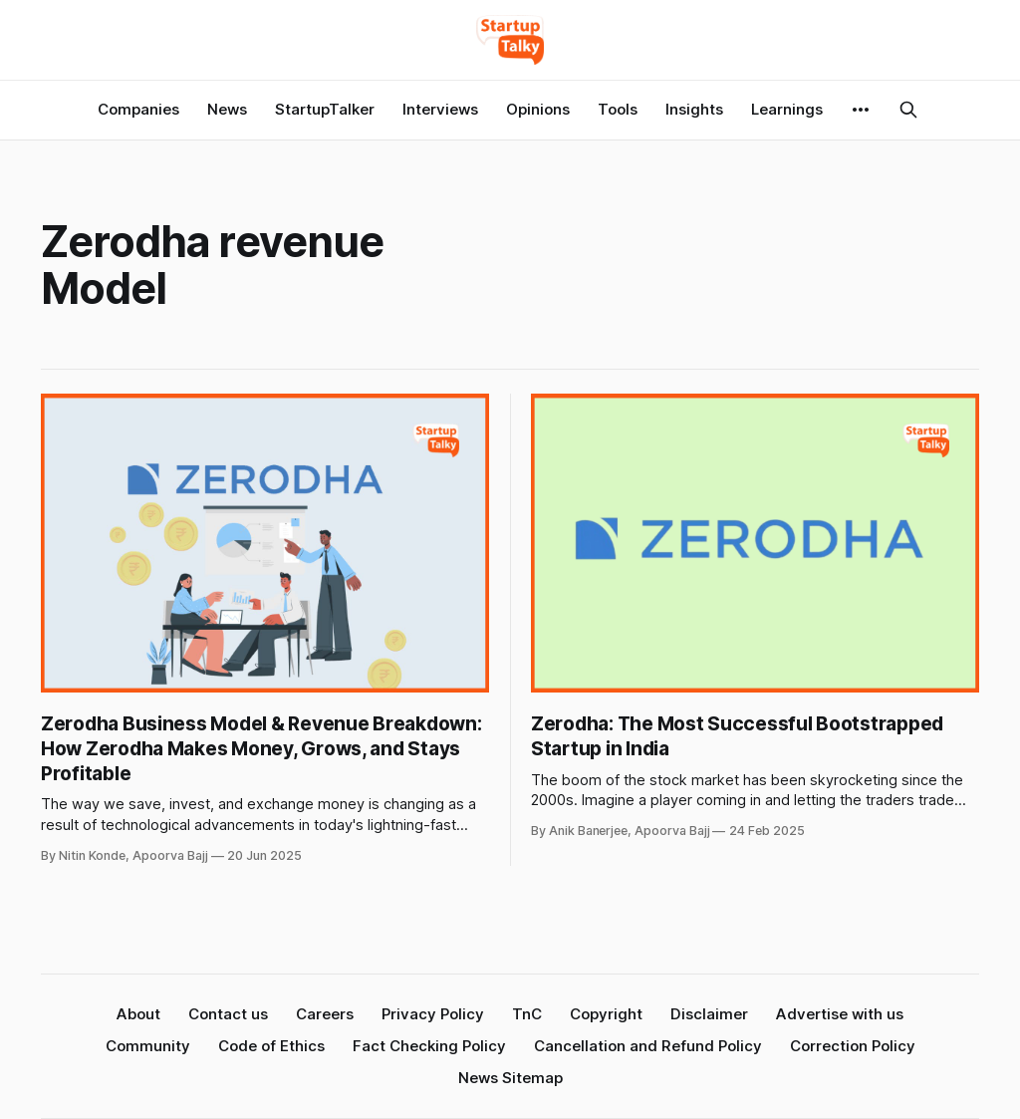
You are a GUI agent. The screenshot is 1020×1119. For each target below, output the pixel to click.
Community (148, 1045)
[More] (861, 110)
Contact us (228, 1013)
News (227, 109)
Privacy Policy (433, 1013)
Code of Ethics (271, 1045)
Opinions (538, 109)
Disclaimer (709, 1013)
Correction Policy (852, 1045)
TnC (527, 1013)
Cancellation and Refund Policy (648, 1045)
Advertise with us (839, 1013)
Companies (138, 109)
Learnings (787, 109)
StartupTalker (325, 109)
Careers (325, 1013)
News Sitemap (510, 1077)
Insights (694, 109)
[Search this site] (908, 110)
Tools (618, 109)
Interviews (440, 109)
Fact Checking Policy (429, 1045)
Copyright (606, 1013)
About (138, 1013)
